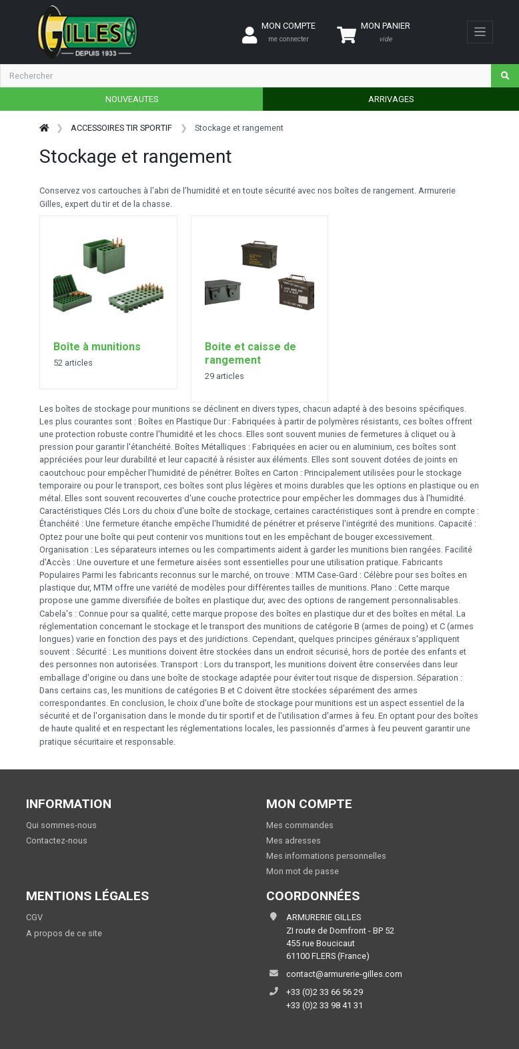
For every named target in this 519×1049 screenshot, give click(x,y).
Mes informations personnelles (326, 856)
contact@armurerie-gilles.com (344, 974)
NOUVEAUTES (131, 99)
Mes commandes (300, 825)
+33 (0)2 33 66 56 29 (324, 992)
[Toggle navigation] (480, 32)
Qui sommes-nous (61, 825)
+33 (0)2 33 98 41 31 (324, 1005)
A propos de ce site (64, 933)
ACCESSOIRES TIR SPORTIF (121, 128)
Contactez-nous (56, 840)
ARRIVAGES (391, 99)
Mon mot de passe (302, 871)
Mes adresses (293, 840)
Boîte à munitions (97, 346)
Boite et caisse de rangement (250, 353)
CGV (34, 917)
